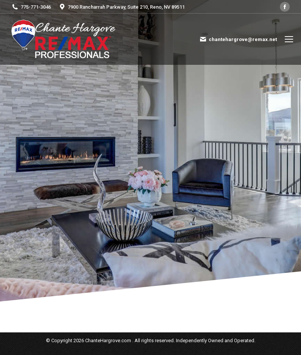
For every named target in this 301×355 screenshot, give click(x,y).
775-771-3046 (31, 7)
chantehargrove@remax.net (238, 39)
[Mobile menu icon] (288, 39)
